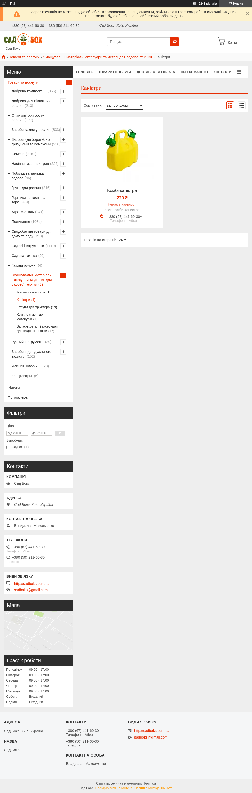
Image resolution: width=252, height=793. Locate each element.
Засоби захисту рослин (31, 130)
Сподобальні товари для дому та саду (32, 233)
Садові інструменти (28, 246)
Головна (84, 72)
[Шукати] (174, 41)
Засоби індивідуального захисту (31, 354)
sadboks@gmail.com (31, 590)
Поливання (21, 222)
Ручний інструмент (28, 342)
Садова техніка (24, 256)
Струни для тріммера (33, 307)
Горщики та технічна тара (29, 199)
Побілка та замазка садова (28, 175)
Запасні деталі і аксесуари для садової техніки (37, 328)
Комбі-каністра (122, 190)
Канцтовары (22, 376)
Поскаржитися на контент (113, 788)
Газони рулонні (24, 265)
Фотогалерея (18, 397)
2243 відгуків (208, 3)
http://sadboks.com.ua (31, 584)
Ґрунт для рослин (26, 188)
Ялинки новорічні (26, 366)
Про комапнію (194, 72)
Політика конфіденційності (153, 788)
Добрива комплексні (29, 91)
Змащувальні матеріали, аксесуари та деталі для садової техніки (97, 57)
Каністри (23, 300)
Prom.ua (150, 783)
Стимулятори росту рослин (28, 117)
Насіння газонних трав (30, 164)
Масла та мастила (31, 292)
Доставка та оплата (156, 72)
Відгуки (14, 388)
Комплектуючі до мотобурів (30, 317)
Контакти (222, 72)
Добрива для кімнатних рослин (31, 103)
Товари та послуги (24, 57)
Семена (18, 154)
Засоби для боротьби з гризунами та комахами (31, 141)
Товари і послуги (114, 72)
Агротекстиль (23, 212)
